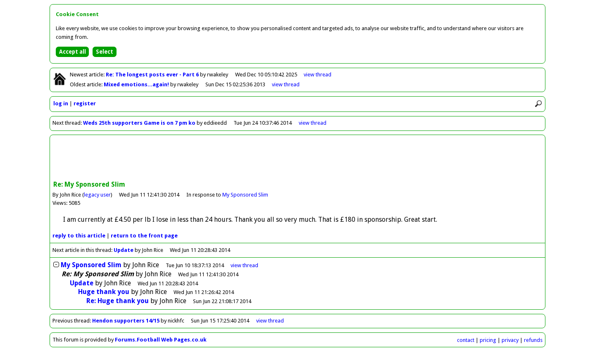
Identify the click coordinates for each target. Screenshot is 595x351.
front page (144, 235)
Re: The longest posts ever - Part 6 (153, 74)
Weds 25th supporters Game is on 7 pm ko (139, 123)
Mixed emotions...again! (137, 84)
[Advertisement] (297, 158)
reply (78, 235)
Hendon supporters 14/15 (126, 321)
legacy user (97, 195)
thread (244, 265)
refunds (533, 340)
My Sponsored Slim (245, 195)
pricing (488, 340)
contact (465, 340)
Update (123, 250)
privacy (510, 340)
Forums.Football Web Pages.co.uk (161, 340)
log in (60, 103)
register (85, 103)
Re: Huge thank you (117, 301)
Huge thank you (103, 292)
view (317, 74)
